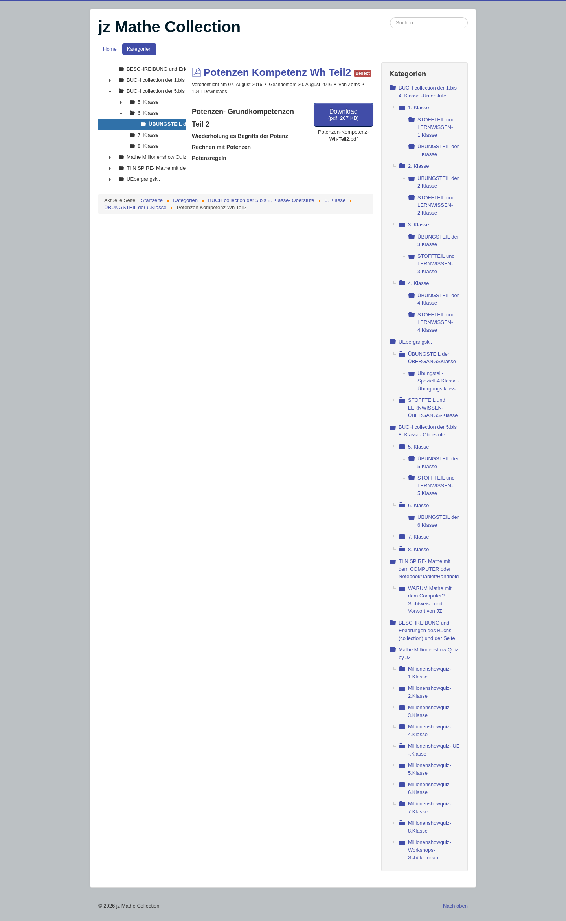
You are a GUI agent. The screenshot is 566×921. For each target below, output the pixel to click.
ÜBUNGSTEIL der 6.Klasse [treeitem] (181, 124)
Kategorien (139, 49)
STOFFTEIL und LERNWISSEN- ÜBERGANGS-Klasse (433, 407)
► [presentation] (110, 80)
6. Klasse (418, 505)
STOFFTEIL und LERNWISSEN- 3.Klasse (436, 263)
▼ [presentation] (110, 91)
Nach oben (455, 906)
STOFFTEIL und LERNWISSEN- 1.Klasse (436, 127)
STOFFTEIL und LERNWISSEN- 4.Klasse (436, 322)
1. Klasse (418, 107)
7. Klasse (418, 537)
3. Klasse (418, 225)
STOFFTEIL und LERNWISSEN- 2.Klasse (436, 205)
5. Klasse (418, 447)
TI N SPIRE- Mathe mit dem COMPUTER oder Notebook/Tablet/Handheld (429, 568)
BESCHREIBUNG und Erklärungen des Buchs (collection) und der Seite (427, 630)
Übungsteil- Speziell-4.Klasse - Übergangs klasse (438, 381)
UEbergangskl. (415, 342)
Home (110, 49)
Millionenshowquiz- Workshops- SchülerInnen (429, 849)
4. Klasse (418, 283)
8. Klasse (418, 549)
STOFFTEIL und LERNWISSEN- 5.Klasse (436, 485)
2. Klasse (418, 166)
